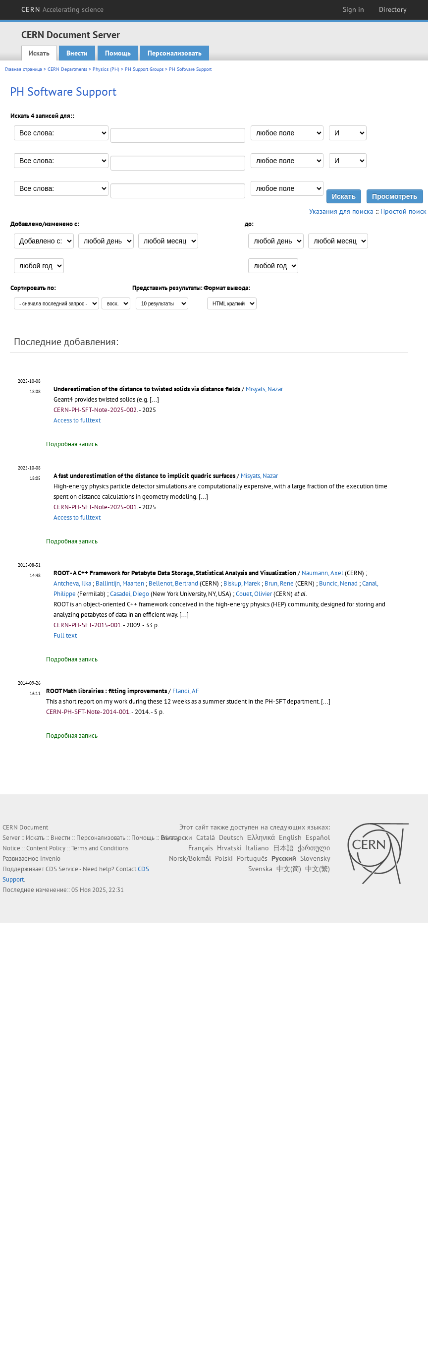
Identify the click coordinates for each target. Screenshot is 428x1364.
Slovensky (315, 858)
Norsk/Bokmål (190, 858)
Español (318, 837)
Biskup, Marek (241, 583)
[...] (154, 399)
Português (252, 858)
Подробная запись (72, 444)
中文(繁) (317, 868)
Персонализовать (175, 53)
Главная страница (23, 69)
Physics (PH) (106, 69)
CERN (62, 9)
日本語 (283, 847)
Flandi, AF (185, 691)
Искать (39, 53)
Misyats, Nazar (264, 389)
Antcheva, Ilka (72, 583)
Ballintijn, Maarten (120, 583)
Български (176, 837)
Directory (393, 9)
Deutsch (231, 837)
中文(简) (288, 868)
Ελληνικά (261, 837)
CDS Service (62, 869)
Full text (65, 635)
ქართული (314, 847)
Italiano (257, 847)
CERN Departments (67, 69)
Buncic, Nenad (338, 583)
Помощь (118, 53)
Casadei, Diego (129, 594)
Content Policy (45, 848)
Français (200, 847)
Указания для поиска (341, 211)
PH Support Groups (144, 69)
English (290, 837)
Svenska (260, 868)
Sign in (353, 9)
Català (205, 837)
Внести (77, 53)
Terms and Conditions (99, 848)
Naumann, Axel (322, 573)
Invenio (50, 858)
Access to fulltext (77, 420)
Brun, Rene (279, 583)
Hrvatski (229, 847)
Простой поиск (403, 211)
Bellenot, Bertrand (173, 583)
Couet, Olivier (254, 594)
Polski (224, 858)
